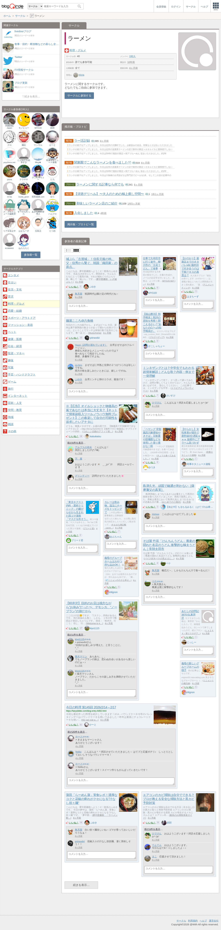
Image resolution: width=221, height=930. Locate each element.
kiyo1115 (94, 628)
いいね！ (74, 286)
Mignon (114, 592)
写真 (10, 367)
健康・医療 (15, 339)
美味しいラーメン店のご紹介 (97, 203)
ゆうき (151, 467)
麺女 (24, 145)
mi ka (9, 197)
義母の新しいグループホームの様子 (190, 667)
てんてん (157, 845)
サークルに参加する (79, 95)
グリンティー (82, 476)
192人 (132, 56)
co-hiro (78, 365)
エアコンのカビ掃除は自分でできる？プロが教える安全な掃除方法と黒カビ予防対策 (168, 799)
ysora (9, 179)
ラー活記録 (82, 140)
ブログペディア (157, 337)
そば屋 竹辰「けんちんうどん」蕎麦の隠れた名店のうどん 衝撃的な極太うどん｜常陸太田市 (169, 545)
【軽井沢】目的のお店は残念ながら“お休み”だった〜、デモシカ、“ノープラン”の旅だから (91, 607)
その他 (12, 431)
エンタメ (13, 275)
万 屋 (78, 458)
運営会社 (214, 920)
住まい (12, 282)
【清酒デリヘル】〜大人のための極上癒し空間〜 (109, 194)
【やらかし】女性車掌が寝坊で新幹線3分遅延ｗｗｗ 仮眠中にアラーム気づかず (190, 436)
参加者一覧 (30, 254)
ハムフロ (52, 214)
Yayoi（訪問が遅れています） (91, 345)
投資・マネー (16, 353)
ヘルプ (203, 920)
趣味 (10, 360)
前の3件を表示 (152, 829)
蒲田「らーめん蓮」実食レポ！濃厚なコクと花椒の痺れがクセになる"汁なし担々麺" (91, 799)
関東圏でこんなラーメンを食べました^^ (102, 162)
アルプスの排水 (83, 447)
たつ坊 (52, 231)
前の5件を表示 (75, 443)
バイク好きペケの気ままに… (159, 558)
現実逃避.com (38, 197)
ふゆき (92, 286)
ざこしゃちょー (156, 346)
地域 (10, 417)
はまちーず (193, 296)
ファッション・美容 (20, 324)
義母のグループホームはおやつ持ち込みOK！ (113, 561)
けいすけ (170, 395)
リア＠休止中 (9, 231)
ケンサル (38, 145)
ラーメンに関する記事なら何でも (100, 184)
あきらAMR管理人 (38, 213)
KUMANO (9, 248)
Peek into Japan (9, 127)
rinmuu (155, 514)
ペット (12, 332)
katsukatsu (95, 436)
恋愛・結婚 (15, 310)
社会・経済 (15, 346)
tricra (78, 74)
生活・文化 (15, 289)
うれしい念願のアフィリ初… (97, 431)
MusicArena (95, 333)
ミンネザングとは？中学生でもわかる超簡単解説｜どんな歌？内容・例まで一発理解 (168, 372)
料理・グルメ (77, 50)
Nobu (78, 751)
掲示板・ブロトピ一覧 (80, 224)
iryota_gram (23, 197)
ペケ (168, 563)
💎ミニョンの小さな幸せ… (118, 580)
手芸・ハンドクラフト (22, 374)
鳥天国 (78, 294)
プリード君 (89, 529)
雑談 (10, 424)
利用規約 (193, 920)
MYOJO (152, 293)
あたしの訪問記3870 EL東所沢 (190, 614)
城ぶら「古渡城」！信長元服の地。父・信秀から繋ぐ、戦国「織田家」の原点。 (91, 263)
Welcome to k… (94, 623)
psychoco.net (9, 162)
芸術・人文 (15, 402)
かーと (92, 724)
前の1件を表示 (75, 634)
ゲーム (12, 381)
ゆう (52, 197)
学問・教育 (15, 410)
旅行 (10, 388)
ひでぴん (157, 402)
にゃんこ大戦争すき (24, 161)
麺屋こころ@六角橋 (79, 320)
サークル (181, 920)
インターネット (17, 395)
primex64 (95, 337)
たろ (52, 179)
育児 (10, 296)
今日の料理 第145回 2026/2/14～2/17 (91, 707)
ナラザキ (24, 179)
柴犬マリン (81, 656)
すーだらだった (24, 213)
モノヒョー (24, 128)
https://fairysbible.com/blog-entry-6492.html (86, 711)
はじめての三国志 (171, 502)
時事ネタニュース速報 (198, 464)
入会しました (83, 213)
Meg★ (38, 162)
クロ (9, 145)
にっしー (191, 642)
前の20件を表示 (76, 731)
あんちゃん (116, 536)
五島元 (38, 231)
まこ (154, 856)
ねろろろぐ (24, 248)
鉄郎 (169, 822)
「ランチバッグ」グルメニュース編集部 (9, 212)
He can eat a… (90, 720)
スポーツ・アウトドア (22, 317)
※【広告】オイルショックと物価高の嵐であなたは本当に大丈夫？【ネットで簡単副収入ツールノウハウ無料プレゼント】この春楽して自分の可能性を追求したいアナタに (91, 414)
